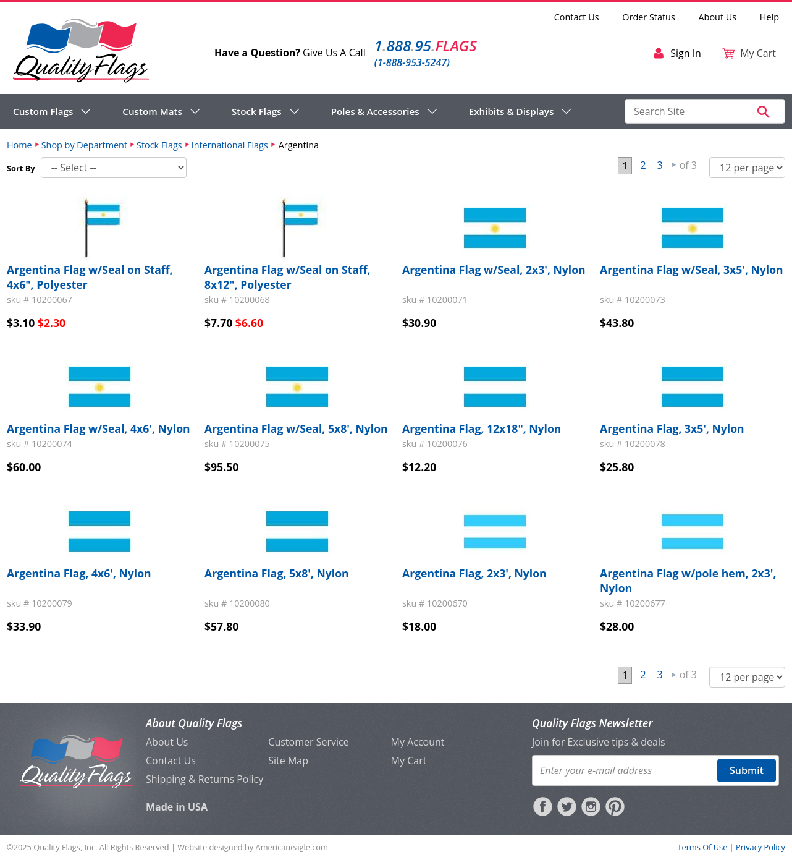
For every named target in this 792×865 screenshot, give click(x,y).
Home (19, 145)
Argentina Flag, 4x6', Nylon (79, 573)
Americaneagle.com (292, 847)
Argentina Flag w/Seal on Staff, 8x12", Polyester (287, 277)
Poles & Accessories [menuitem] (375, 111)
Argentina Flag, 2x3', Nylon (474, 573)
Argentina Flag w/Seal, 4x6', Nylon (98, 428)
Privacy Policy (760, 847)
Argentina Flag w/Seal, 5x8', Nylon (296, 428)
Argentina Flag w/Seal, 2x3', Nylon (494, 269)
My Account (418, 742)
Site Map (288, 760)
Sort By (21, 168)
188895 (425, 45)
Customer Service (308, 742)
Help (769, 17)
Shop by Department (84, 145)
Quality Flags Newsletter (592, 722)
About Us (718, 17)
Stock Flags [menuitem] (257, 111)
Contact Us (576, 17)
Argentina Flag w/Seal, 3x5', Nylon (691, 269)
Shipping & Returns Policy (204, 779)
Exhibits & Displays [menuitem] (511, 111)
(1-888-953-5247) (412, 62)
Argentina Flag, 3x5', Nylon (672, 428)
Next (674, 165)
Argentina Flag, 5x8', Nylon (276, 573)
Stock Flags (159, 145)
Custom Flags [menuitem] (43, 111)
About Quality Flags (194, 722)
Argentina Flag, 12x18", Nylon (481, 428)
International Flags (230, 145)
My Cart (409, 760)
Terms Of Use (702, 847)
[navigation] (292, 111)
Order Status (648, 17)
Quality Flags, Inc (64, 847)
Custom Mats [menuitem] (152, 111)
